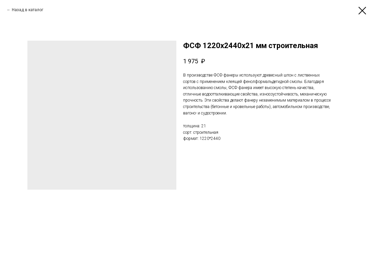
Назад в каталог (27, 9)
